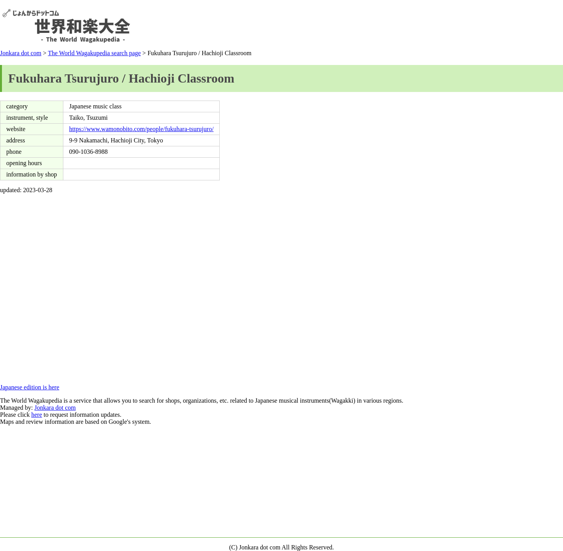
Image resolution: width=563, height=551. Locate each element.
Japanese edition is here (29, 387)
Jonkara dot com (20, 53)
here (36, 414)
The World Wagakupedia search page (94, 53)
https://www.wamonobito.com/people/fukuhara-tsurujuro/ (141, 129)
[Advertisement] (418, 25)
